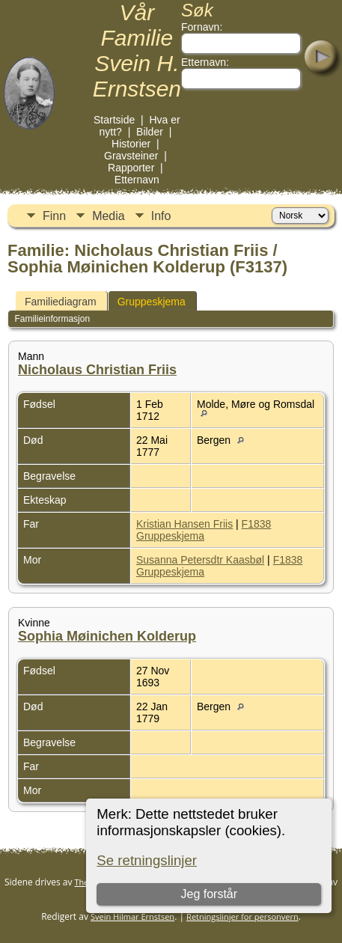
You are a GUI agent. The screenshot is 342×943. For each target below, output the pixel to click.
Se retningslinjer (147, 860)
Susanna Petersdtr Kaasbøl (200, 560)
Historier (131, 144)
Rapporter (131, 168)
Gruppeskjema (151, 302)
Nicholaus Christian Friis (97, 369)
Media (108, 216)
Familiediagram (61, 302)
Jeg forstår (209, 894)
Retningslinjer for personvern (242, 916)
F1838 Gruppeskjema (203, 530)
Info (161, 216)
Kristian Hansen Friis (184, 524)
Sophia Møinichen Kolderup (107, 636)
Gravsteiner (131, 156)
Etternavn (136, 180)
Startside (114, 120)
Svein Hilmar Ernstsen (132, 916)
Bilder (149, 132)
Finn (54, 216)
